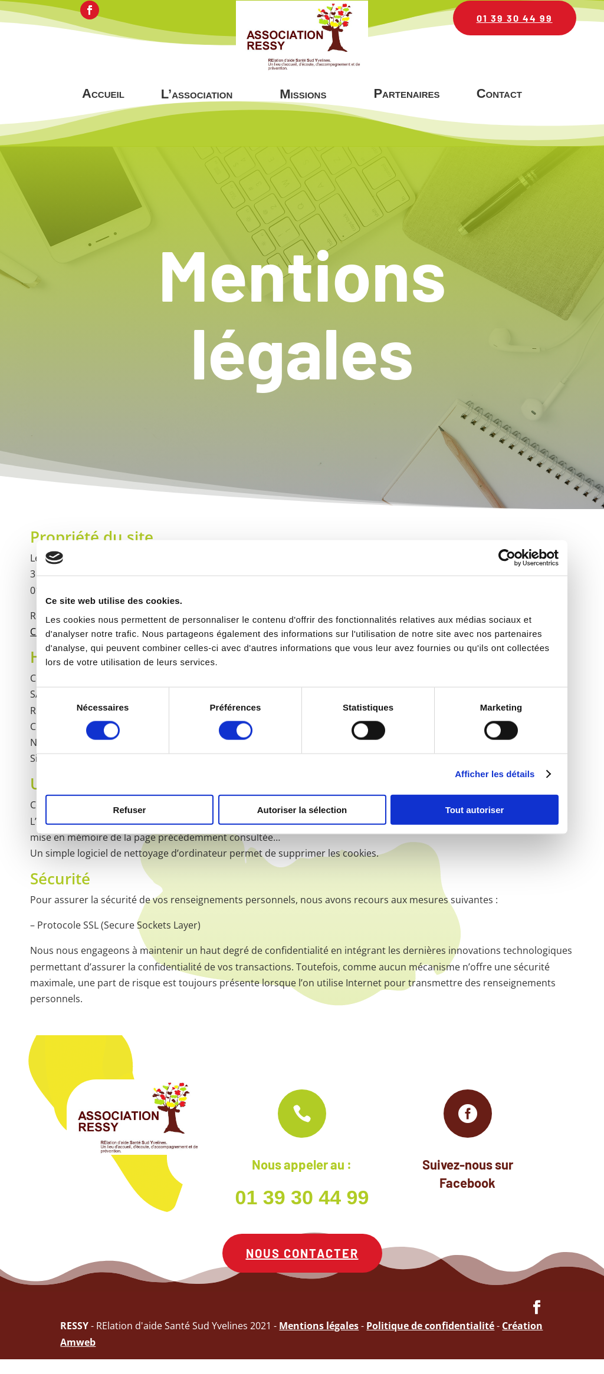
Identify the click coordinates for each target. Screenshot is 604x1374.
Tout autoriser (474, 809)
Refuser (129, 809)
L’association (196, 94)
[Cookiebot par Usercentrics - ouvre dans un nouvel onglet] (507, 558)
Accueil (103, 93)
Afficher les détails (494, 774)
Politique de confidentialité (430, 1341)
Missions (303, 94)
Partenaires (406, 93)
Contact (499, 93)
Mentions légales (319, 1341)
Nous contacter (302, 1268)
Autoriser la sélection (302, 809)
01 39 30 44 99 (515, 18)
